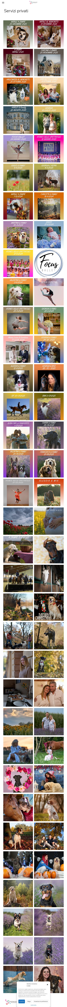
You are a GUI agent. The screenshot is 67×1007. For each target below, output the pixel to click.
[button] (48, 985)
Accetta (21, 1001)
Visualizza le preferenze (41, 1001)
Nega (29, 1001)
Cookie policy (33, 1005)
